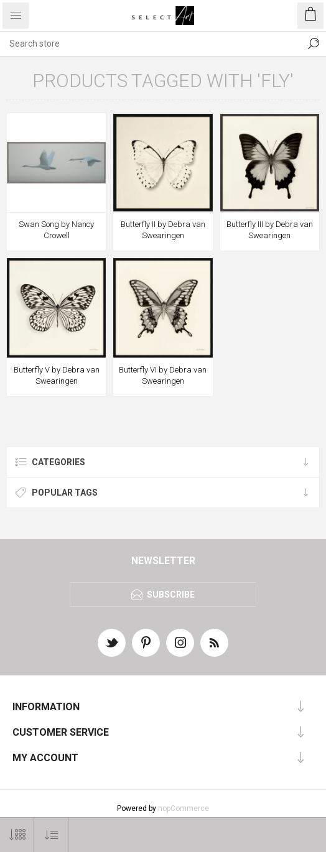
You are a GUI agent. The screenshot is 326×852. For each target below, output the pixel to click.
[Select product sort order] (51, 835)
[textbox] (150, 43)
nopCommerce (183, 808)
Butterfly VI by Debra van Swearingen (163, 375)
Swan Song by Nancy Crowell (56, 230)
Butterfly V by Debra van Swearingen (57, 375)
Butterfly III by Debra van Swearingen (269, 230)
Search (313, 43)
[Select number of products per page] (17, 835)
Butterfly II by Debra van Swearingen (163, 230)
